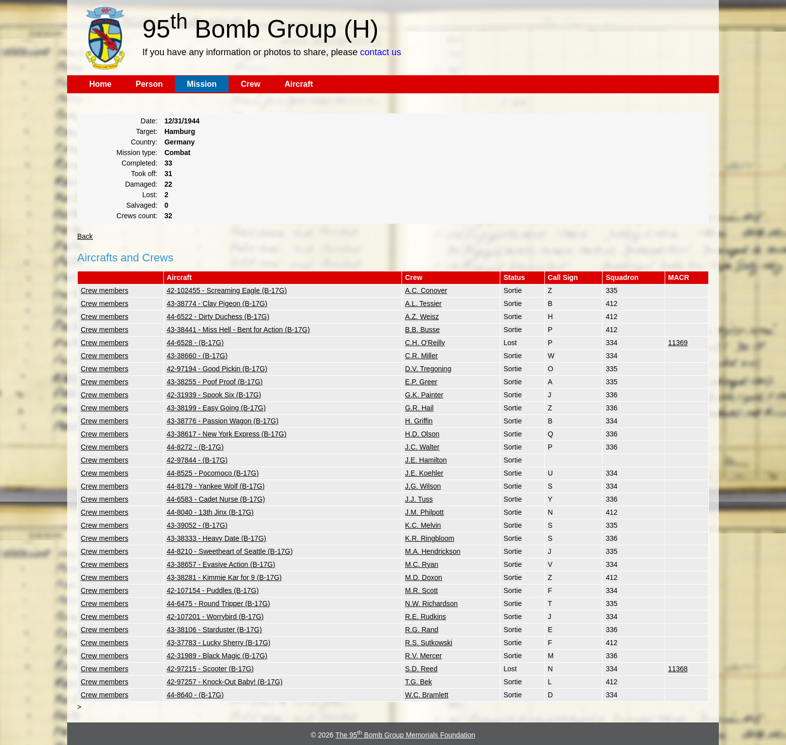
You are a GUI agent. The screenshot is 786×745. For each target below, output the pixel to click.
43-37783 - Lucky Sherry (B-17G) (219, 643)
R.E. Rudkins (425, 617)
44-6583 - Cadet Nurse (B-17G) (216, 499)
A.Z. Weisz (422, 317)
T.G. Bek (418, 682)
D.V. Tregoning (428, 369)
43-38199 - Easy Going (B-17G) (216, 408)
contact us (380, 52)
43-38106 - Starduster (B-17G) (214, 630)
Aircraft (298, 84)
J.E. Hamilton (426, 460)
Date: (149, 121)
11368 (678, 669)
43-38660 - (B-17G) (197, 356)
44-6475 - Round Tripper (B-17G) (218, 604)
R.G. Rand (421, 630)
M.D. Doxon (423, 577)
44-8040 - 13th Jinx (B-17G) (210, 512)
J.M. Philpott (424, 512)
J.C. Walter (422, 447)
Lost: (149, 195)
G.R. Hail (419, 408)
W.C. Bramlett (426, 695)
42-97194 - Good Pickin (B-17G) (217, 369)
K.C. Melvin (423, 525)
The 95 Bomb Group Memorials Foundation (405, 735)
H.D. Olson (422, 434)
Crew (250, 84)
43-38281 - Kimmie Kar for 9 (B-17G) (224, 577)
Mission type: (136, 152)
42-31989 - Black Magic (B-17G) (217, 656)
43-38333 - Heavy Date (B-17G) (216, 538)
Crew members (104, 290)
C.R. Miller (421, 356)
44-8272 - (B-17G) (195, 447)
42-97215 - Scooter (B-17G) (210, 669)
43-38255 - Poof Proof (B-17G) (215, 382)
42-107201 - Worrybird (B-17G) (215, 617)
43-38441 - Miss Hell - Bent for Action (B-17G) (238, 330)
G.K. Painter (424, 395)
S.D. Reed (421, 669)
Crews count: (136, 216)
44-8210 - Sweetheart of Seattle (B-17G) (230, 551)
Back (85, 236)
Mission (202, 84)
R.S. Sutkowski (428, 643)
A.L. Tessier (423, 304)
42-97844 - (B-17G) (197, 460)
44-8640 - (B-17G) (195, 695)
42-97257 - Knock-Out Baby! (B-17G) (225, 682)
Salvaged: (141, 205)
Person (148, 84)
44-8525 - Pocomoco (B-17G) (213, 473)
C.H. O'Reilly (425, 343)
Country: (144, 142)
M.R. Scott (421, 590)
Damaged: (141, 184)
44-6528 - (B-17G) (195, 343)
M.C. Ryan (421, 564)
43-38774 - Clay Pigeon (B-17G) (217, 304)
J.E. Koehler (424, 473)
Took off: (144, 174)
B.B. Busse (422, 330)
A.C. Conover (426, 290)
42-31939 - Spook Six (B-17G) (214, 395)
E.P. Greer (421, 382)
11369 (678, 343)
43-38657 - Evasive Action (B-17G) (221, 564)
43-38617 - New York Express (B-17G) (227, 434)
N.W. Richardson (431, 604)
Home (100, 84)
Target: (146, 131)
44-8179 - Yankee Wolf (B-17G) (216, 486)
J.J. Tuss (419, 499)
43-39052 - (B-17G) (197, 525)
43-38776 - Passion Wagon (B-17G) (223, 421)
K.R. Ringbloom (429, 538)
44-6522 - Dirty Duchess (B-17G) (218, 317)
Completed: (139, 163)
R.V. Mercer (423, 656)
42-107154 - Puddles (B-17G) (213, 590)
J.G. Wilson (423, 486)
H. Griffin (419, 421)
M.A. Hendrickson (432, 551)
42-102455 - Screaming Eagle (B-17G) (227, 290)
